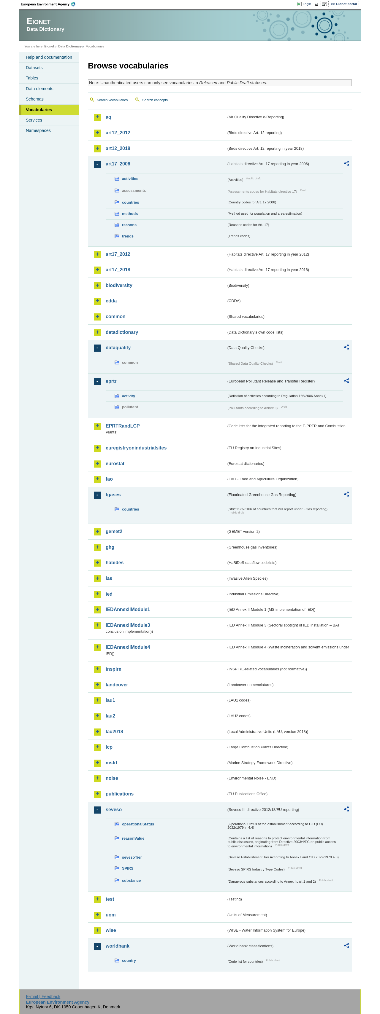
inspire (113, 669)
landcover (117, 684)
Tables (32, 78)
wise (111, 930)
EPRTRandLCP (123, 425)
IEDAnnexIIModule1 (128, 609)
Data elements (39, 88)
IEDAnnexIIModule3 (128, 625)
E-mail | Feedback (43, 996)
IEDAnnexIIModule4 (128, 647)
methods (130, 213)
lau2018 (114, 731)
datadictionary (122, 332)
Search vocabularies (112, 100)
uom (111, 914)
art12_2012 (118, 132)
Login (307, 4)
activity (128, 396)
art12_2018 (118, 148)
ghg (110, 547)
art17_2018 (118, 269)
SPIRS (127, 868)
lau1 (110, 700)
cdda (111, 300)
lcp (109, 747)
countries (130, 202)
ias (109, 578)
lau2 (110, 715)
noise (112, 778)
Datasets (34, 67)
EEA (50, 4)
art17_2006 (118, 163)
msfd (111, 762)
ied (109, 594)
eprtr (111, 381)
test (110, 899)
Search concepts (155, 100)
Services (34, 120)
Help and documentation (49, 57)
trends (128, 236)
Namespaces (38, 130)
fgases (113, 494)
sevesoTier (132, 857)
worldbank (117, 945)
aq (108, 116)
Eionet (49, 46)
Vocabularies (39, 109)
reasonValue (133, 838)
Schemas (35, 99)
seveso (114, 809)
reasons (129, 225)
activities (130, 178)
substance (131, 880)
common (116, 316)
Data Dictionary (70, 46)
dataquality (118, 347)
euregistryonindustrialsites (136, 447)
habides (115, 562)
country (129, 960)
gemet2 (114, 531)
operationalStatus (138, 824)
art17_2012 (118, 254)
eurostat (115, 463)
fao (109, 479)
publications (120, 793)
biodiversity (119, 285)
